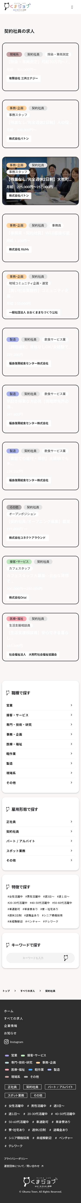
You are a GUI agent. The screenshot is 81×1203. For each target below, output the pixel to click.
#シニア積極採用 (52, 915)
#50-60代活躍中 (62, 902)
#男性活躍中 (33, 896)
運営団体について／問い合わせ (22, 1166)
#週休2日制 (15, 915)
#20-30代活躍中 (17, 902)
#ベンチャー (33, 921)
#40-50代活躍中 (40, 902)
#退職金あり (31, 915)
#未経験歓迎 (15, 921)
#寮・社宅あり (49, 909)
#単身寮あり (30, 909)
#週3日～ (48, 896)
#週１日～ (63, 896)
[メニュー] (72, 7)
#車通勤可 (14, 909)
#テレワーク (50, 921)
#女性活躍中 (15, 896)
